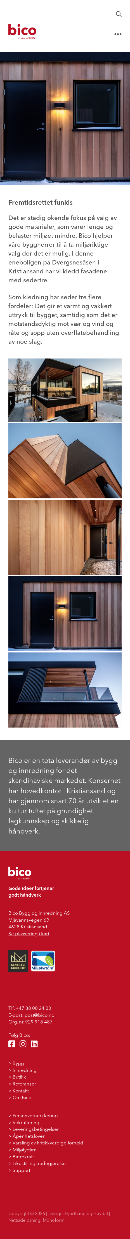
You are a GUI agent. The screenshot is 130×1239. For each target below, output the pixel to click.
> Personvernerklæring (33, 1115)
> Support (19, 1170)
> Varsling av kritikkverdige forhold (45, 1143)
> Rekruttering (23, 1122)
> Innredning (22, 1070)
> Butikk (17, 1077)
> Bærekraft (21, 1156)
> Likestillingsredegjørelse (37, 1163)
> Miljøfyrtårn (22, 1150)
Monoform (54, 1220)
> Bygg (16, 1063)
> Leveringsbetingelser (33, 1129)
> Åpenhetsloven (27, 1136)
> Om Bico (19, 1097)
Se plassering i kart (28, 933)
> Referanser (22, 1084)
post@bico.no (39, 1015)
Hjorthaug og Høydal (86, 1213)
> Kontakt (18, 1091)
